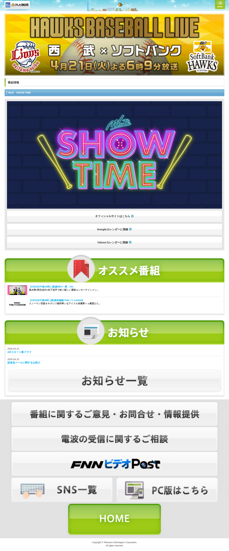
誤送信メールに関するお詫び (24, 362)
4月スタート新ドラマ (19, 352)
